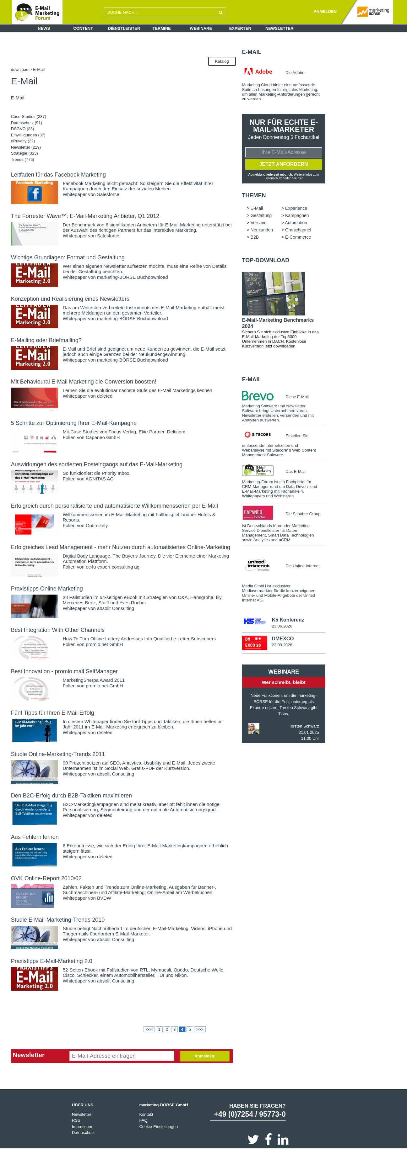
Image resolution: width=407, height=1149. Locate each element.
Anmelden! (204, 1056)
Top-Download (266, 260)
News (44, 28)
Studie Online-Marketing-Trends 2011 (58, 754)
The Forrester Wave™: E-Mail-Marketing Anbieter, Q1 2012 (85, 216)
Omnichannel (298, 229)
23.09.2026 (282, 645)
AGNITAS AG (99, 478)
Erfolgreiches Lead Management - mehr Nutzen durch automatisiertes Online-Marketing (120, 547)
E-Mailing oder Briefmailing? (46, 340)
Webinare (201, 28)
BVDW (104, 898)
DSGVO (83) (22, 128)
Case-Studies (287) (28, 116)
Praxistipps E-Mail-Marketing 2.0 (51, 961)
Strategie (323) (24, 153)
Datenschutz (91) (26, 122)
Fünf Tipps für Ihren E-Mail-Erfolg (52, 713)
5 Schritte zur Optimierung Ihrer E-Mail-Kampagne (74, 423)
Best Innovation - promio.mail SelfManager (64, 671)
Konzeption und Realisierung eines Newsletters (70, 299)
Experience (296, 208)
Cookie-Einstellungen (158, 1126)
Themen (254, 195)
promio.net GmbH (104, 644)
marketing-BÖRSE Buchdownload (132, 277)
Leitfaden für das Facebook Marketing (58, 175)
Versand (259, 222)
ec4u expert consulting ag (112, 566)
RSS (76, 1120)
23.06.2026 (282, 626)
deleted (104, 396)
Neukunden (262, 229)
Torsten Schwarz (304, 726)
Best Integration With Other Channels (58, 630)
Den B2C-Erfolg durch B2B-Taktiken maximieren (71, 795)
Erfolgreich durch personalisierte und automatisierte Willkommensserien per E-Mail (114, 506)
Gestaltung (261, 215)
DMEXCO (283, 638)
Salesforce (108, 194)
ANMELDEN (325, 11)
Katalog (222, 61)
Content (83, 28)
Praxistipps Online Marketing (47, 588)
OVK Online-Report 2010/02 (46, 878)
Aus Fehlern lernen (35, 837)
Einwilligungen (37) (28, 135)
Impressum (82, 1126)
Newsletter (279, 28)
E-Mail (252, 52)
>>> (200, 1029)
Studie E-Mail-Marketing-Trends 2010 (58, 920)
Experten (240, 28)
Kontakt (146, 1114)
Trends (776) (22, 159)
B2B (255, 237)
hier (300, 178)
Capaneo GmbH (103, 437)
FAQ (143, 1120)
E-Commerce (298, 237)
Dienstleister (124, 28)
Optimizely (97, 525)
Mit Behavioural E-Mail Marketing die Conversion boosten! (83, 382)
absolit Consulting (115, 608)
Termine (162, 28)
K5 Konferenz (288, 619)
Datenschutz (83, 1132)
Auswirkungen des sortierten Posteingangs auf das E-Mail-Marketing (96, 464)
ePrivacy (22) (23, 141)
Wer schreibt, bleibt (284, 682)
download (20, 69)
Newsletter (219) (26, 147)
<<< (149, 1029)
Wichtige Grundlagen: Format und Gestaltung (68, 257)
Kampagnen (297, 215)
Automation (296, 222)
